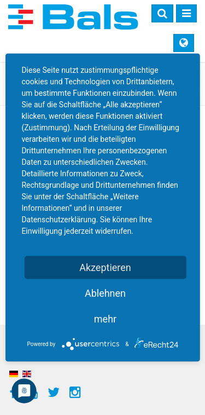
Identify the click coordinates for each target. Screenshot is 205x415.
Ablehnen (105, 293)
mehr (105, 319)
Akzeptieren (105, 267)
